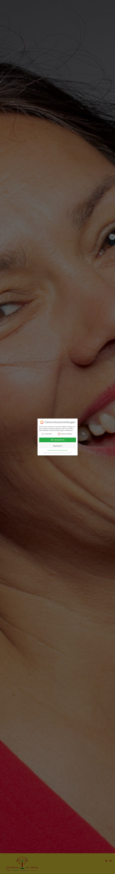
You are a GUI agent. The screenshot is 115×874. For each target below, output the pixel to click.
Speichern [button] (57, 446)
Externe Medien (65, 434)
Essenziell (47, 434)
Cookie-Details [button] (47, 453)
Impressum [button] (69, 453)
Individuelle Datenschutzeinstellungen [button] (57, 450)
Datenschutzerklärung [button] (58, 453)
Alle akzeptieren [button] (57, 440)
